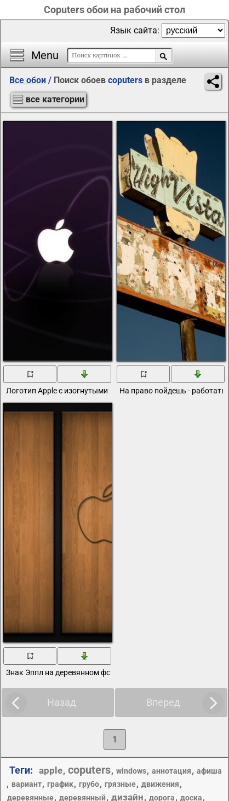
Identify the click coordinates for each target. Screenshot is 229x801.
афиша (209, 771)
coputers (89, 769)
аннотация (171, 771)
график (60, 784)
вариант (27, 784)
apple (50, 770)
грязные (120, 784)
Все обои (27, 80)
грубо (89, 784)
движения (160, 784)
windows (131, 771)
